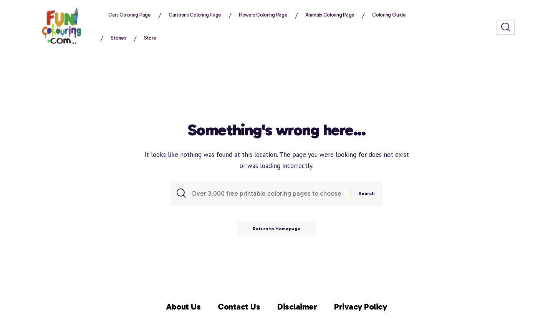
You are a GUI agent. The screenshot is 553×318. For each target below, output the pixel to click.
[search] (505, 27)
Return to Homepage (277, 228)
